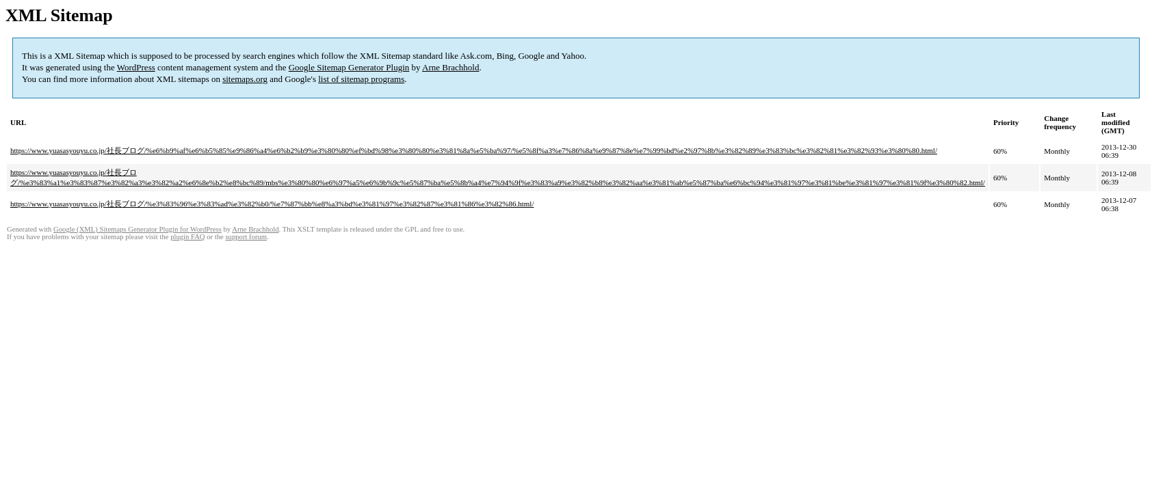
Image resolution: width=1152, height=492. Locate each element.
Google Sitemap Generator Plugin (349, 67)
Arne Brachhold (450, 67)
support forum (246, 237)
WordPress (136, 67)
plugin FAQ (187, 237)
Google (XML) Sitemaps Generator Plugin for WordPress (137, 229)
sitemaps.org (244, 79)
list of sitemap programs (361, 79)
